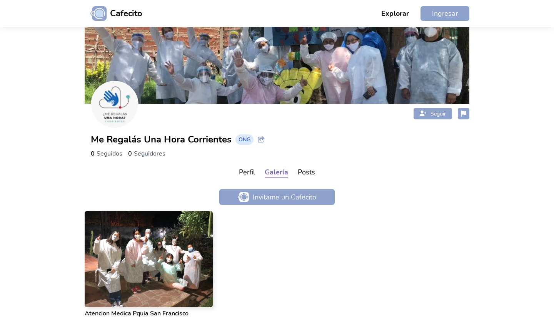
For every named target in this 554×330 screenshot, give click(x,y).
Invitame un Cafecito (277, 197)
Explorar (395, 13)
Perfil (247, 172)
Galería (276, 172)
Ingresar (445, 13)
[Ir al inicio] (113, 13)
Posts (306, 172)
